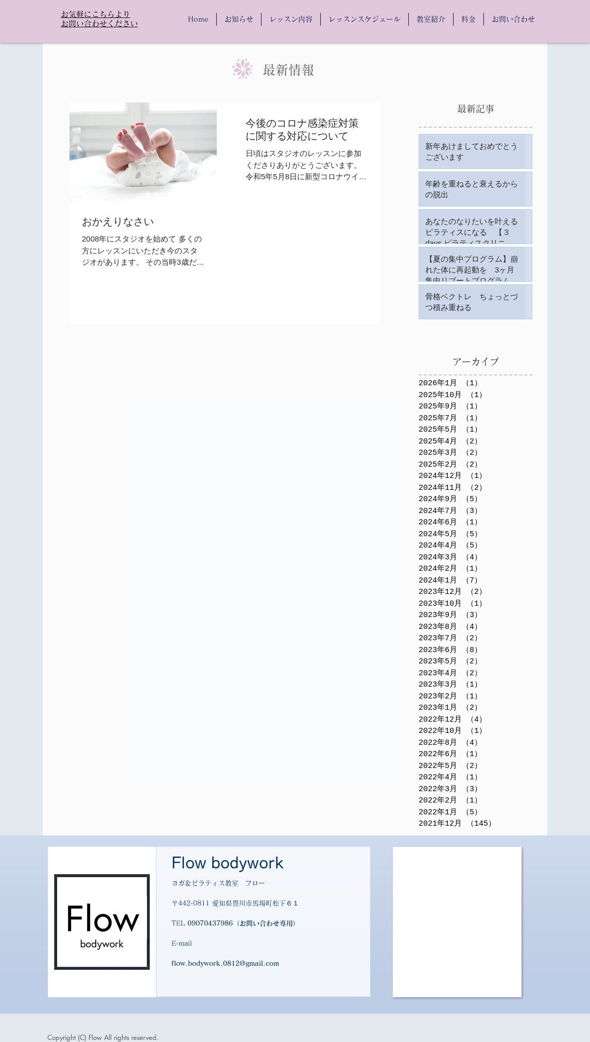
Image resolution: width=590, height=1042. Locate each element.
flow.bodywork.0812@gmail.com (225, 963)
